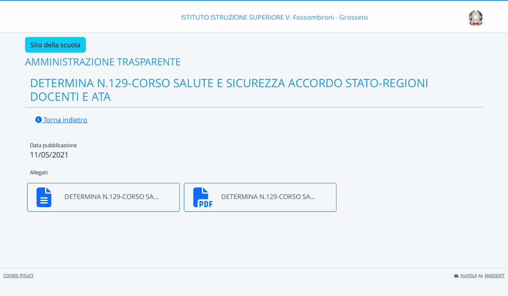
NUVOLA (465, 275)
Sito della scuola (55, 44)
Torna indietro (61, 119)
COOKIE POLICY (18, 275)
